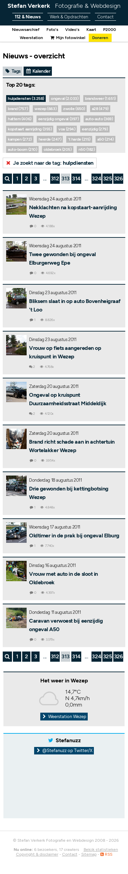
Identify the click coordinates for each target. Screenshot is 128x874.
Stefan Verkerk (64, 6)
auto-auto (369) (99, 119)
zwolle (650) (74, 108)
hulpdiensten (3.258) (26, 98)
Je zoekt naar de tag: (49, 163)
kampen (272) (20, 139)
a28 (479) (100, 108)
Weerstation (31, 37)
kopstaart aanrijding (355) (30, 129)
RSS (106, 854)
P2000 (109, 29)
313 (65, 178)
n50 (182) (87, 149)
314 (76, 178)
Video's (72, 29)
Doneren (100, 37)
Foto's (52, 29)
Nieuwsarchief (26, 29)
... (45, 178)
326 (118, 178)
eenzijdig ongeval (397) (58, 119)
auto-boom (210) (22, 149)
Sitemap (89, 854)
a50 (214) (105, 139)
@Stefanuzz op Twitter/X (64, 750)
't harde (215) (79, 139)
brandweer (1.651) (100, 98)
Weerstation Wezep (64, 716)
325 (107, 178)
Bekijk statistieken (101, 849)
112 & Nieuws (28, 16)
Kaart (91, 29)
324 (96, 178)
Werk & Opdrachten (69, 16)
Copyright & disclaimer (37, 854)
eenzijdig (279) (95, 129)
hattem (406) (19, 119)
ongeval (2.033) (64, 98)
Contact (105, 16)
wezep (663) (45, 108)
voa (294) (66, 129)
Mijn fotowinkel (67, 37)
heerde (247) (50, 139)
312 (55, 178)
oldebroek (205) (57, 149)
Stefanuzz (68, 740)
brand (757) (18, 108)
